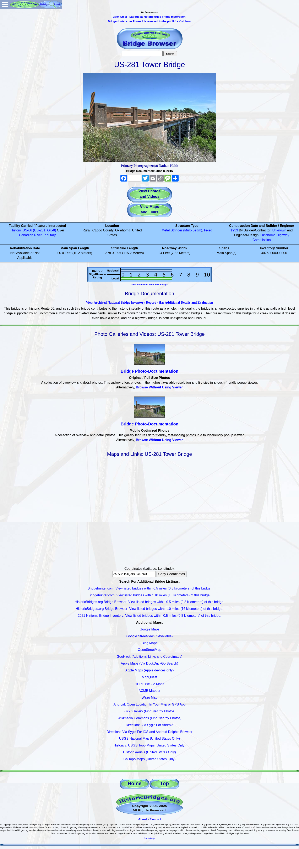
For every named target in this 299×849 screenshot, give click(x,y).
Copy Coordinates (171, 574)
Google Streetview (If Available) (149, 636)
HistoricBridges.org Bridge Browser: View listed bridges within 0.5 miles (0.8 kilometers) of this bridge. (149, 602)
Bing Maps (149, 643)
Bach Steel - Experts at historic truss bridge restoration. (149, 16)
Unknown (279, 230)
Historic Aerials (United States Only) (149, 752)
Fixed (208, 230)
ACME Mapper (150, 690)
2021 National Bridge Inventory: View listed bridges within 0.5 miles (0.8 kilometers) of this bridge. (149, 615)
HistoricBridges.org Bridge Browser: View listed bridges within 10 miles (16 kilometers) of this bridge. (149, 608)
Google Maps (149, 629)
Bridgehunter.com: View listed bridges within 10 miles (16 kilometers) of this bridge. (149, 595)
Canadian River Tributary (37, 235)
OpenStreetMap (149, 649)
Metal (166, 230)
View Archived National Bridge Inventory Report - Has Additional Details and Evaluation (149, 302)
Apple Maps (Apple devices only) (149, 670)
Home (135, 783)
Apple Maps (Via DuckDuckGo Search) (149, 663)
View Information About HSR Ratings (149, 284)
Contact (155, 819)
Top (164, 783)
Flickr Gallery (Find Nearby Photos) (149, 711)
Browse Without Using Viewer (159, 387)
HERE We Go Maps (149, 684)
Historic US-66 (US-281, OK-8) (33, 230)
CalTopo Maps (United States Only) (150, 759)
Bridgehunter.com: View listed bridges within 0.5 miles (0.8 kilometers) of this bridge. (149, 588)
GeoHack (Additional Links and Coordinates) (149, 656)
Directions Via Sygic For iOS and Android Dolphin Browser (149, 732)
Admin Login (149, 838)
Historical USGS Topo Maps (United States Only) (150, 745)
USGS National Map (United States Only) (149, 738)
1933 (234, 230)
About (142, 819)
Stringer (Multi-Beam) (186, 230)
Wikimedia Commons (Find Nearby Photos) (149, 718)
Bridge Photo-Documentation (149, 371)
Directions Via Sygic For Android (149, 725)
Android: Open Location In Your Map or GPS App (150, 704)
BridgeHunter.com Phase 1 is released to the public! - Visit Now (149, 21)
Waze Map (149, 697)
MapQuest (149, 677)
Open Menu (5, 4)
